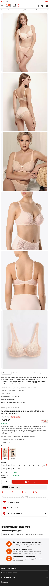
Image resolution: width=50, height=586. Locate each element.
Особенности (18, 373)
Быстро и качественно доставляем (27, 542)
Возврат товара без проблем (24, 557)
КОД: (3, 408)
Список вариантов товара (36, 497)
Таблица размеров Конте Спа (13, 497)
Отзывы (28, 373)
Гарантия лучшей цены (22, 549)
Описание (6, 373)
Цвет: (3, 446)
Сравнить (15, 492)
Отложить (5, 492)
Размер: (4, 462)
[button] (26, 492)
